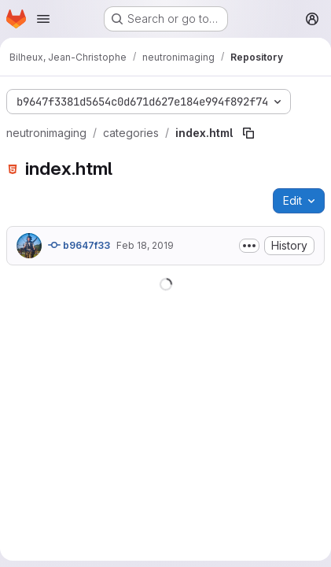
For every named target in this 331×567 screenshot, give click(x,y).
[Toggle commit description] (249, 246)
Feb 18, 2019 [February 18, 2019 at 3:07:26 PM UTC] (145, 245)
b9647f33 (79, 245)
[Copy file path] (248, 133)
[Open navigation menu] (43, 19)
